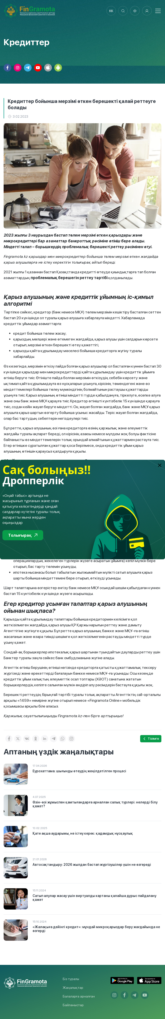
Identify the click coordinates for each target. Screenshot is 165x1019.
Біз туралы (71, 979)
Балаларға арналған (79, 996)
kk (111, 11)
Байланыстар (73, 1005)
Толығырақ (22, 535)
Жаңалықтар (73, 988)
